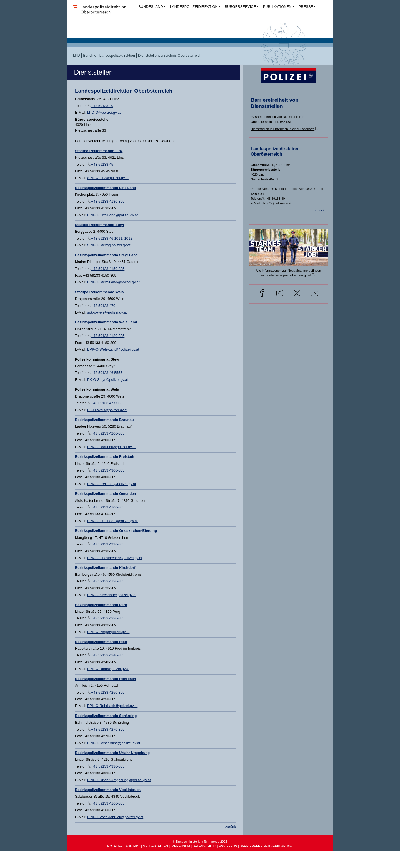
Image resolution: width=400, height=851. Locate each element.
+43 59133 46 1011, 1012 (111, 238)
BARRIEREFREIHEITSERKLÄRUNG (266, 846)
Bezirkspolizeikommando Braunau (104, 420)
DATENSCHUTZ (204, 846)
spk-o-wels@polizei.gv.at (107, 312)
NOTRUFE (115, 846)
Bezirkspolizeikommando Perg (101, 605)
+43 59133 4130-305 (107, 201)
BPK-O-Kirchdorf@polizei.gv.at (111, 595)
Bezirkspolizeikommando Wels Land (106, 322)
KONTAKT (132, 846)
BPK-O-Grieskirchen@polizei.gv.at (114, 558)
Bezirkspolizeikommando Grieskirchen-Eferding (116, 531)
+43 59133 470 (103, 306)
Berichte (89, 55)
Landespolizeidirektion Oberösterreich (123, 91)
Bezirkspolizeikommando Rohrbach (105, 679)
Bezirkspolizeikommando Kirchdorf (105, 567)
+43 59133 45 (102, 164)
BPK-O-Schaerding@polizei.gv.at (113, 743)
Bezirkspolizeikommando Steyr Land (106, 255)
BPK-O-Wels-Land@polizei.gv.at (113, 349)
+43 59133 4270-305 (107, 729)
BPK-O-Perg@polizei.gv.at (108, 632)
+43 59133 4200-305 (107, 433)
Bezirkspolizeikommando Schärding (106, 716)
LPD (76, 55)
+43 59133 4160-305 (107, 803)
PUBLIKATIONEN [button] (277, 6)
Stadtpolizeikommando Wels (99, 292)
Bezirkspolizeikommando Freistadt (104, 457)
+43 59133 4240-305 (107, 655)
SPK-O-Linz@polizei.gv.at (108, 178)
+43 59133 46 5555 (106, 373)
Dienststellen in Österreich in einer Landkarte (282, 129)
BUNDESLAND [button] (150, 6)
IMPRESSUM (180, 846)
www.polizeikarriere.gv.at (293, 275)
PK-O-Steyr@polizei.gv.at (107, 380)
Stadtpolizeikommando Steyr (99, 225)
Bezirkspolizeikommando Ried (101, 642)
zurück (230, 827)
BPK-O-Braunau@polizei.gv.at (111, 447)
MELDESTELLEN (155, 846)
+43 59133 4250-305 (107, 692)
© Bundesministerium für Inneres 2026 (200, 841)
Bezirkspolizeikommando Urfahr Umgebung (112, 753)
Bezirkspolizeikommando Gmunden (105, 494)
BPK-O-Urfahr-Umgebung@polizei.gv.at (119, 780)
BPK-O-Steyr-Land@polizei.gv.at (113, 282)
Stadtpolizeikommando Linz (98, 151)
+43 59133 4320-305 (107, 618)
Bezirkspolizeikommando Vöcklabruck (108, 790)
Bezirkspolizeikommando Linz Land (105, 188)
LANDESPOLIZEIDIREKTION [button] (194, 6)
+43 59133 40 (102, 106)
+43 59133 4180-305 (107, 336)
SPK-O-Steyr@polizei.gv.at (108, 245)
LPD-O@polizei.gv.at (104, 112)
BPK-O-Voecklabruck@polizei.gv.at (115, 817)
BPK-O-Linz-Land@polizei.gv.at (112, 215)
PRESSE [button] (306, 6)
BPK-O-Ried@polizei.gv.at (108, 669)
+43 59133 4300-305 (107, 470)
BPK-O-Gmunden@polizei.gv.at (112, 521)
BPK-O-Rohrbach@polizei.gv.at (112, 706)
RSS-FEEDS (228, 846)
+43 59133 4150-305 (107, 269)
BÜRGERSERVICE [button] (240, 6)
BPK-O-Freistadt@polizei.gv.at (111, 484)
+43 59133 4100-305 (107, 507)
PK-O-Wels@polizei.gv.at (107, 410)
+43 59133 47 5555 (106, 403)
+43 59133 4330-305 (107, 766)
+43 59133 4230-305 (107, 544)
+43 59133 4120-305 (107, 581)
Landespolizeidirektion (117, 55)
